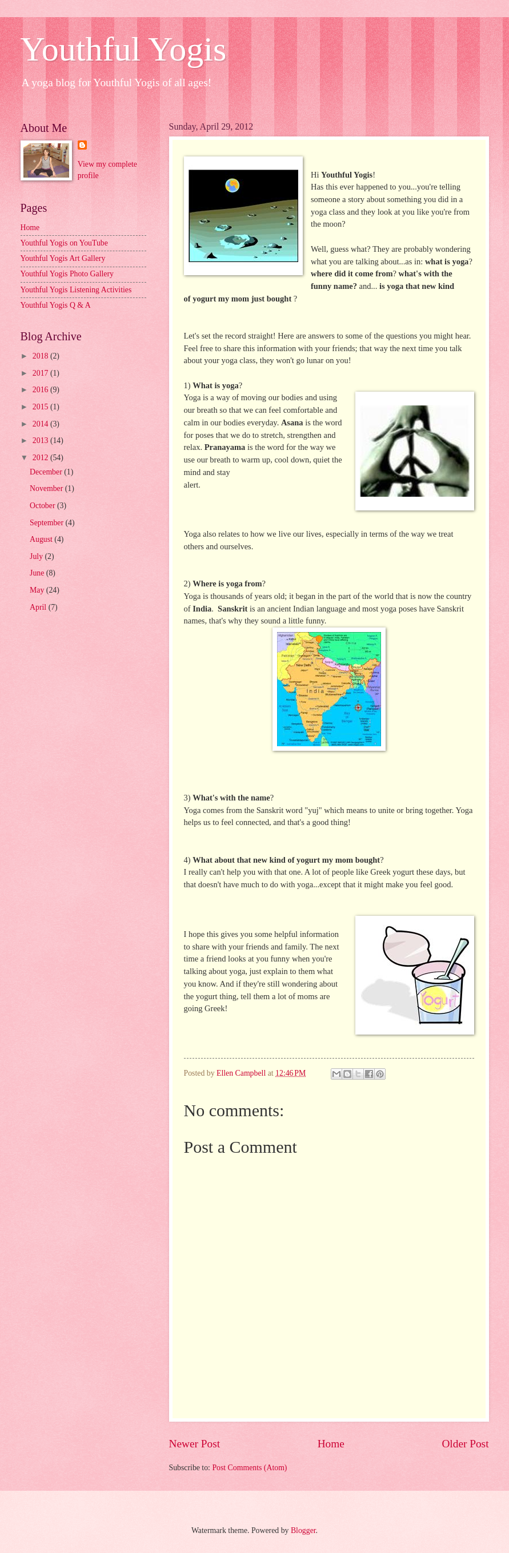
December (47, 472)
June (38, 573)
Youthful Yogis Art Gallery (63, 258)
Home (331, 1444)
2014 (41, 424)
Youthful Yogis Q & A (56, 305)
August (42, 539)
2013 (41, 440)
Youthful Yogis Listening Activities (76, 289)
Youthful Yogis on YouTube (64, 243)
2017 (41, 373)
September (47, 522)
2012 (41, 457)
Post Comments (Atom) (249, 1467)
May (38, 590)
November (47, 488)
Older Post (465, 1444)
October (43, 505)
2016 (41, 389)
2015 (41, 407)
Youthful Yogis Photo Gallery (67, 273)
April (39, 607)
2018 (41, 356)
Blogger (303, 1530)
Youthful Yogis (124, 49)
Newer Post (195, 1444)
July (37, 556)
